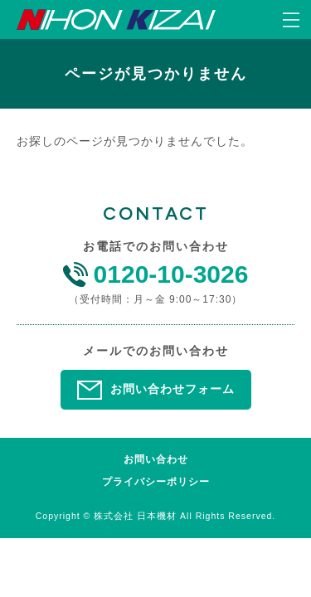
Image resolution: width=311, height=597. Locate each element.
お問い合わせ (156, 459)
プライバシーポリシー (156, 482)
